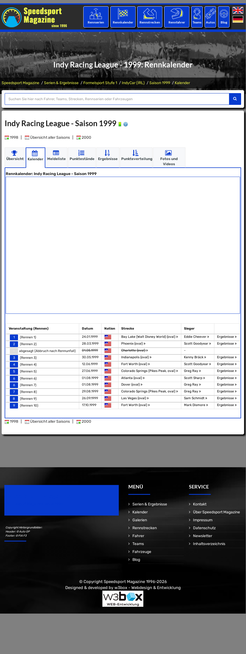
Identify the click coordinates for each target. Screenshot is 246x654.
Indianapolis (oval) (136, 357)
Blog (224, 22)
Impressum (202, 520)
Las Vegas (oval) (135, 398)
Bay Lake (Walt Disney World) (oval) (149, 336)
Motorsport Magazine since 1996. (35, 504)
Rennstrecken (150, 22)
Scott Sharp (194, 378)
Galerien (139, 520)
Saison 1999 (159, 83)
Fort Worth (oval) (135, 364)
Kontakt (199, 504)
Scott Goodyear (197, 343)
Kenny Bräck (195, 357)
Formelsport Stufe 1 (100, 83)
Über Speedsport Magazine (216, 512)
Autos (210, 22)
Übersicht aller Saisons (47, 137)
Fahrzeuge (141, 551)
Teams (196, 22)
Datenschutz (204, 528)
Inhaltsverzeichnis (209, 543)
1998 (11, 137)
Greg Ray (192, 371)
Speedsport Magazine (20, 83)
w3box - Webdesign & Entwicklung (147, 587)
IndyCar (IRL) (133, 83)
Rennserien (96, 22)
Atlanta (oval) (133, 378)
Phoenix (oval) (133, 343)
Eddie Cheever (196, 336)
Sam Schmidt (195, 398)
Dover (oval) (132, 384)
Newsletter (202, 536)
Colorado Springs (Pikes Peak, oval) (149, 371)
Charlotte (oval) (134, 350)
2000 (83, 137)
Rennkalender (122, 22)
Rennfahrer (176, 22)
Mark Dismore (196, 405)
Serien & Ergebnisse (61, 83)
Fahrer (138, 536)
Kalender (182, 83)
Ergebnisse (227, 336)
